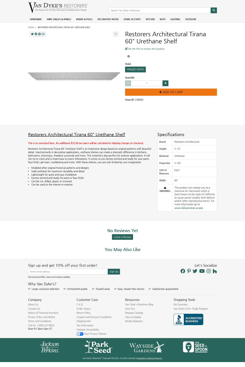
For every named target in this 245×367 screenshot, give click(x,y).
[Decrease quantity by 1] (128, 83)
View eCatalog (133, 317)
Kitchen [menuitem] (150, 19)
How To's (130, 308)
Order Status (83, 308)
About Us (33, 304)
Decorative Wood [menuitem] (108, 19)
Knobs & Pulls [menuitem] (84, 19)
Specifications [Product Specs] (170, 134)
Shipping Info (84, 321)
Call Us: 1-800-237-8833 (41, 325)
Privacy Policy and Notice (41, 317)
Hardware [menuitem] (36, 19)
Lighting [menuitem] (175, 19)
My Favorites (180, 304)
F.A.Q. (80, 304)
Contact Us (34, 308)
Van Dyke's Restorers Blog (139, 304)
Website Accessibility (88, 329)
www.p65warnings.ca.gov (188, 207)
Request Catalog (134, 312)
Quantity (129, 77)
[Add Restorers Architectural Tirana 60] (115, 34)
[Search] (214, 10)
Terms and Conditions (39, 321)
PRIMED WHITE (135, 69)
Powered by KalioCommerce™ (149, 358)
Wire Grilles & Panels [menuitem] (59, 19)
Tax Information (85, 325)
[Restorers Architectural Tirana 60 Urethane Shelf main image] (74, 76)
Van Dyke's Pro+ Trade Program (191, 308)
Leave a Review (122, 237)
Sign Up (114, 271)
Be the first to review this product (145, 48)
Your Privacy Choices (91, 333)
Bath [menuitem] (162, 19)
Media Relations (134, 321)
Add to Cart (171, 92)
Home (31, 27)
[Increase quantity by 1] (165, 83)
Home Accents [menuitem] (132, 19)
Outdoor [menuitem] (190, 19)
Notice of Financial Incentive (43, 312)
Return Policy (84, 312)
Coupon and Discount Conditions (94, 317)
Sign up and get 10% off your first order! (62, 265)
